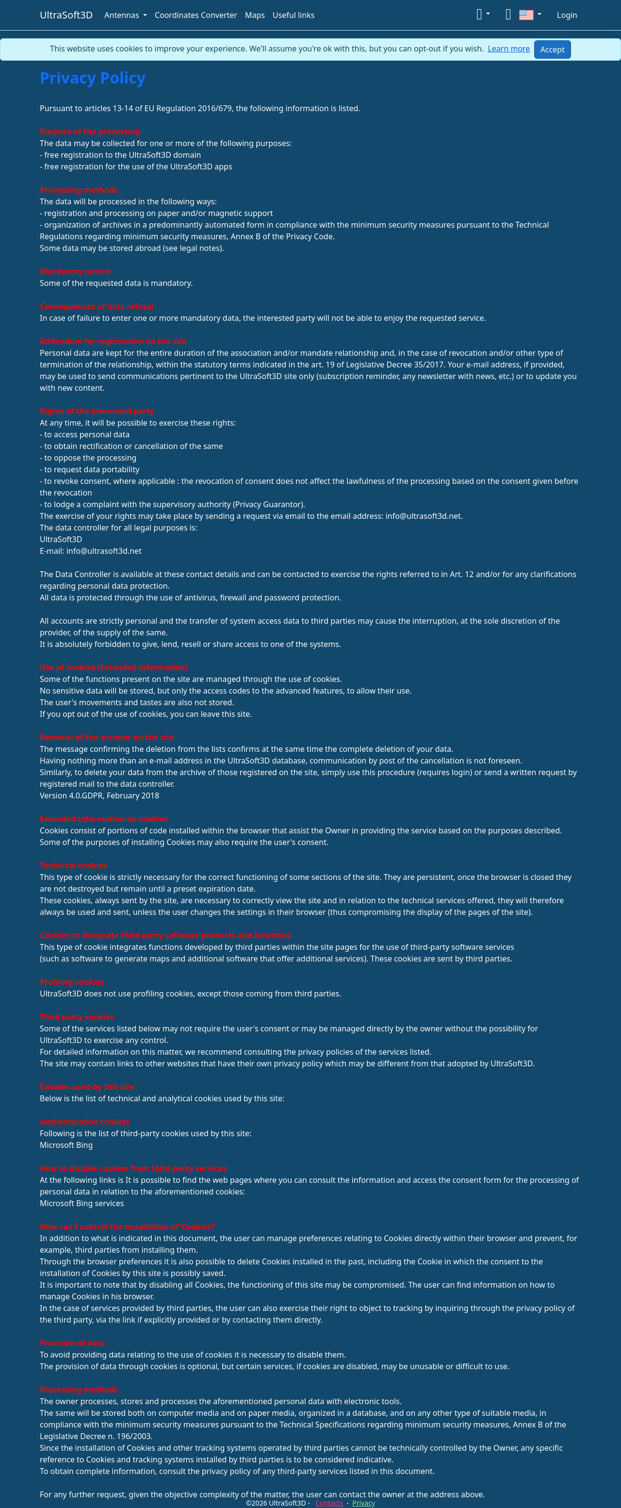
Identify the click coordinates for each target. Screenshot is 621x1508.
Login (567, 15)
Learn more (509, 48)
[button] (483, 13)
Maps (255, 15)
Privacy (363, 1503)
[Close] (552, 49)
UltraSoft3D (66, 14)
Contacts (329, 1503)
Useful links (293, 15)
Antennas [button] (122, 15)
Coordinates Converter (196, 15)
